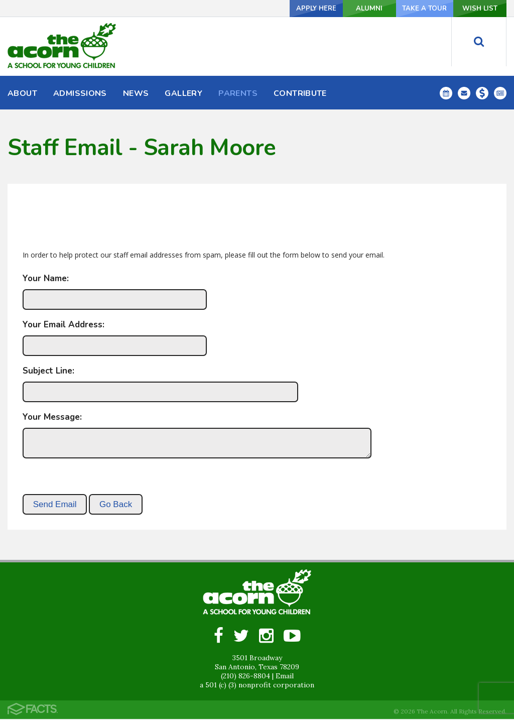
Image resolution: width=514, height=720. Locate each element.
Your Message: (52, 417)
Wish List (473, 8)
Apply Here (273, 8)
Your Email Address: (63, 324)
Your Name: (46, 278)
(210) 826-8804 (245, 676)
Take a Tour (406, 8)
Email (285, 676)
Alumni (339, 8)
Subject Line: (48, 371)
